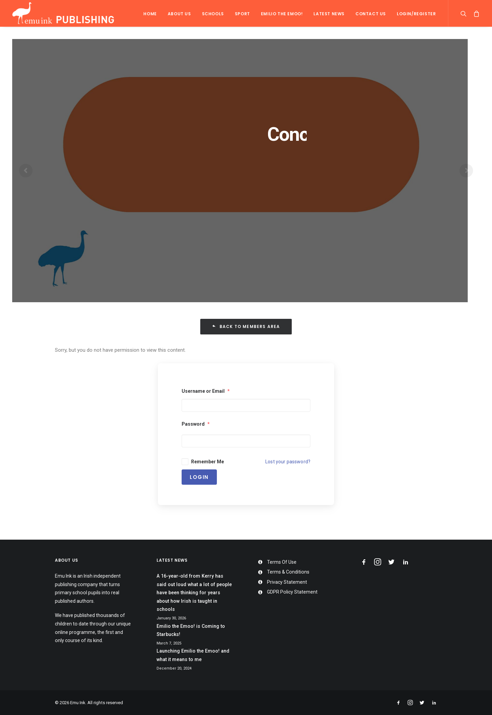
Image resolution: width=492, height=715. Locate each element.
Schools (213, 14)
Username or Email (206, 391)
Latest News (329, 14)
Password (196, 424)
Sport (242, 14)
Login (199, 477)
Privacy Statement (287, 582)
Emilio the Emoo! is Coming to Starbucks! (191, 630)
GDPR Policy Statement (292, 592)
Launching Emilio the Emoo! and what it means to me (193, 655)
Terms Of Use (281, 562)
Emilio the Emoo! (282, 14)
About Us (179, 14)
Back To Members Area (246, 326)
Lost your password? (287, 461)
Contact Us (370, 14)
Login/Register (416, 14)
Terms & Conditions (288, 572)
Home (150, 14)
